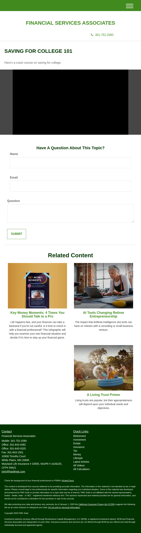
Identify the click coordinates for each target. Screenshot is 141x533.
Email (14, 177)
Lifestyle (78, 458)
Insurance (78, 447)
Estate (77, 443)
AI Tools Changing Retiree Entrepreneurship (103, 314)
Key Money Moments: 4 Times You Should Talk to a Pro (37, 314)
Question (13, 200)
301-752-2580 (102, 34)
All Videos (79, 465)
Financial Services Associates (70, 23)
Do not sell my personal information (64, 507)
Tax (75, 450)
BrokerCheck (68, 480)
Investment (79, 439)
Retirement (79, 436)
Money (77, 454)
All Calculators (81, 469)
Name (14, 154)
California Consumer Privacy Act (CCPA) (96, 504)
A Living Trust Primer (103, 395)
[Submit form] (16, 234)
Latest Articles (81, 461)
